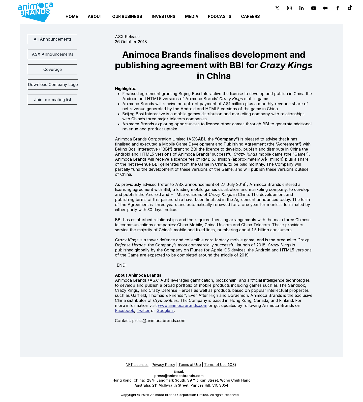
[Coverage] (52, 69)
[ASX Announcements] (52, 54)
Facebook (124, 310)
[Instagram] (289, 8)
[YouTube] (314, 8)
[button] (128, 16)
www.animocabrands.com (182, 305)
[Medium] (326, 8)
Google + (165, 310)
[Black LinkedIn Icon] (301, 8)
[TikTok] (350, 8)
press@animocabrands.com (158, 320)
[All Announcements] (52, 39)
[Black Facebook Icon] (338, 8)
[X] (277, 8)
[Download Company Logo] (53, 84)
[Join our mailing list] (52, 100)
